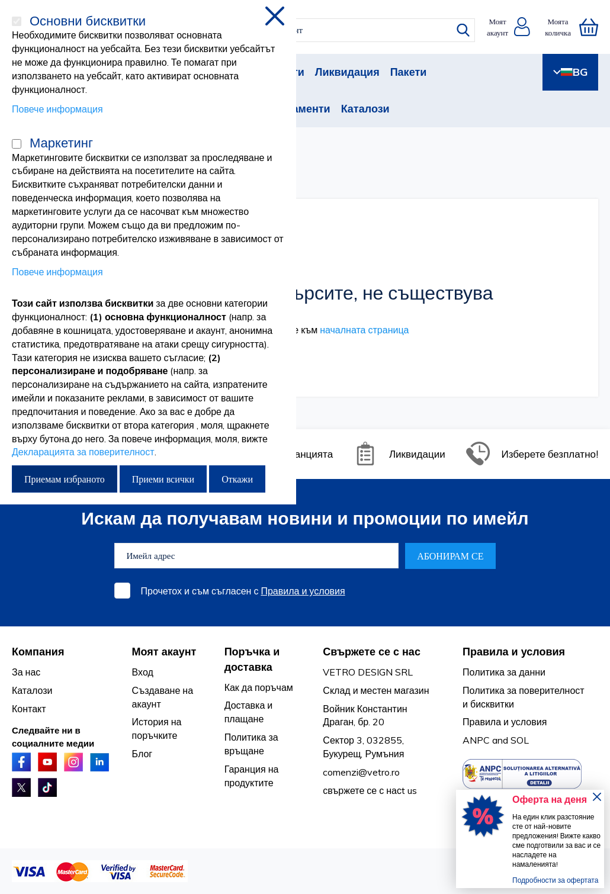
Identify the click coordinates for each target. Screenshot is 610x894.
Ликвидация (347, 72)
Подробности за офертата (555, 880)
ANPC (476, 740)
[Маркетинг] (16, 144)
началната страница (364, 330)
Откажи (237, 479)
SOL (520, 740)
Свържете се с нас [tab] (371, 651)
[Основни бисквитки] (16, 21)
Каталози (365, 108)
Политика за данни (504, 672)
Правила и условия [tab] (514, 651)
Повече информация (57, 109)
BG (570, 72)
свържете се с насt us (370, 790)
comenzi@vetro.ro (361, 772)
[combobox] (313, 30)
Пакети (408, 72)
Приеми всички (163, 479)
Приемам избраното (64, 479)
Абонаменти (297, 108)
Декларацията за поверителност (83, 452)
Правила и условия (303, 591)
